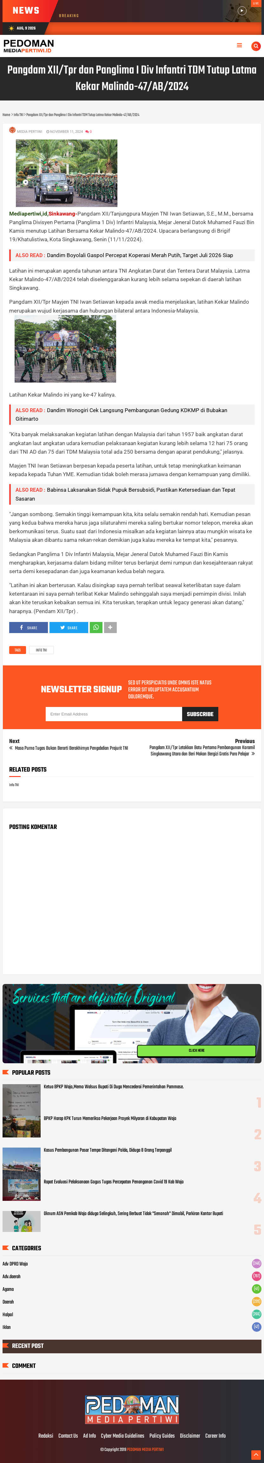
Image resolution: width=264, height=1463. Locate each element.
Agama (8, 1289)
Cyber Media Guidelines (122, 1436)
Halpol (8, 1315)
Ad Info (89, 1436)
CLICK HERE (197, 1051)
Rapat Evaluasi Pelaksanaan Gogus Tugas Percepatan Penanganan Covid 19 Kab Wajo (114, 1182)
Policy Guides (162, 1436)
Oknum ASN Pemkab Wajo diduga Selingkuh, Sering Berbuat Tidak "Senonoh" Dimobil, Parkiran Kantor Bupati (133, 1214)
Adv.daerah (12, 1277)
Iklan (7, 1328)
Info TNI (41, 650)
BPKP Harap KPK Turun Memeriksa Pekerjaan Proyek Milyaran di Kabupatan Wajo (110, 1119)
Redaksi (45, 1436)
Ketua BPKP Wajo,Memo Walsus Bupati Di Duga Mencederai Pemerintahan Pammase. (114, 1087)
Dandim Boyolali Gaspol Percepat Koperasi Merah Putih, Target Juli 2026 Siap (140, 255)
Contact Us (68, 1436)
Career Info (215, 1436)
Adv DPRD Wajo (15, 1264)
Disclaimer (190, 1436)
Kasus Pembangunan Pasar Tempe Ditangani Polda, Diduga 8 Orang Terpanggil (108, 1150)
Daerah (8, 1302)
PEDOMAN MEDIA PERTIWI (145, 1449)
